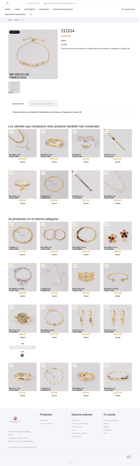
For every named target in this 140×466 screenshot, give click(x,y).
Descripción (18, 104)
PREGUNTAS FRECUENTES (15, 14)
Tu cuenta (109, 414)
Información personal (110, 420)
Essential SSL (71, 462)
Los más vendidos (46, 423)
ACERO (7, 9)
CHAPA (17, 9)
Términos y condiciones (80, 423)
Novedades (44, 420)
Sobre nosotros (77, 427)
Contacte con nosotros (79, 433)
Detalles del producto (43, 104)
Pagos (74, 430)
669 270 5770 (35, 3)
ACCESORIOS (29, 9)
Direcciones (107, 430)
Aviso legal (75, 420)
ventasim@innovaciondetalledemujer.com (60, 3)
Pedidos (106, 423)
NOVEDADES (44, 9)
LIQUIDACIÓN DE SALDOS (65, 8)
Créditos (106, 427)
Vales (105, 433)
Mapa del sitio (76, 436)
